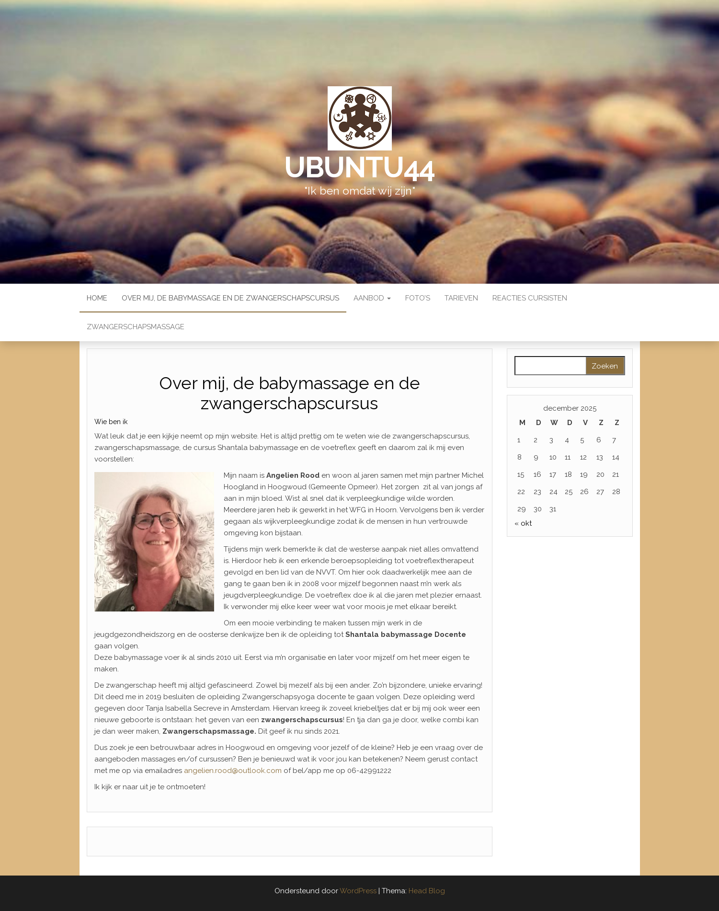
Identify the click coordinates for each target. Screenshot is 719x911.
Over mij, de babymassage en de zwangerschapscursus (230, 298)
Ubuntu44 (359, 167)
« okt (523, 523)
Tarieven (461, 298)
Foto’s (417, 298)
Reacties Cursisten (529, 298)
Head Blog (427, 891)
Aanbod (372, 298)
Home (97, 298)
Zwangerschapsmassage (135, 327)
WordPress (358, 891)
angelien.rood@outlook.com (233, 770)
